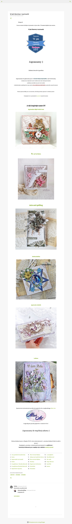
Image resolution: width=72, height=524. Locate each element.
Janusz (48, 466)
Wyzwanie (23, 474)
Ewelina (32, 461)
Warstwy (12, 474)
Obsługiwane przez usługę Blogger (36, 522)
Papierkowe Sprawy (17, 468)
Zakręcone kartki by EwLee (37, 457)
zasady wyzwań (49, 447)
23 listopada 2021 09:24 (22, 486)
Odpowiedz (17, 496)
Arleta (15, 486)
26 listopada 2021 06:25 (31, 490)
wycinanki (18, 474)
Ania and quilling (22, 490)
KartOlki (49, 464)
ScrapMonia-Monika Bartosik (19, 466)
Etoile (13, 461)
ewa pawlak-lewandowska (18, 454)
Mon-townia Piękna (35, 454)
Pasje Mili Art (50, 461)
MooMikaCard (50, 457)
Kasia (13, 457)
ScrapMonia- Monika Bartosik (19, 464)
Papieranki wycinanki (17, 459)
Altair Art (53, 408)
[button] (11, 18)
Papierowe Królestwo (35, 464)
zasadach (39, 96)
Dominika (32, 466)
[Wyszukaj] (5, 1)
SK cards (49, 459)
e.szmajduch (50, 454)
